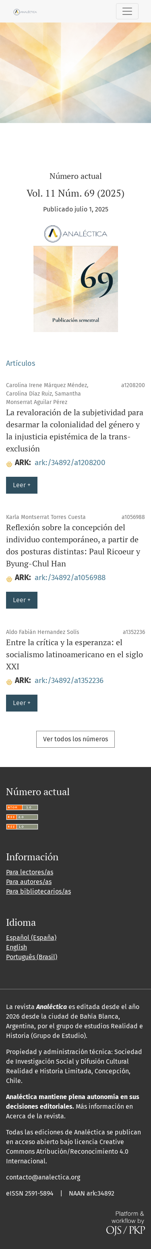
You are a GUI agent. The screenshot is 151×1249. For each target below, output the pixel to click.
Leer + (22, 485)
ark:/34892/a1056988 (70, 577)
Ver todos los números (75, 739)
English (16, 947)
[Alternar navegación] (127, 11)
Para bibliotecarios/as (38, 891)
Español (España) (31, 937)
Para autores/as (29, 882)
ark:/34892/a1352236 (69, 680)
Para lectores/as (29, 872)
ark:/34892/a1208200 (70, 462)
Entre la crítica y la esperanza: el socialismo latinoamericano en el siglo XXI (74, 654)
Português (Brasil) (31, 957)
